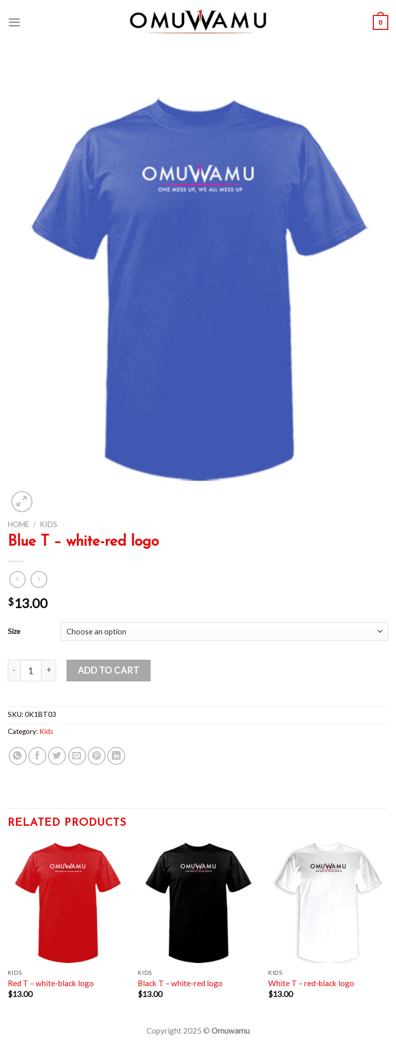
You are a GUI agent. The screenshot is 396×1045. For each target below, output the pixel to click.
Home (18, 524)
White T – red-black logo (311, 983)
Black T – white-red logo (180, 983)
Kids (48, 524)
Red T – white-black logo (51, 983)
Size (14, 631)
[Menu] (14, 22)
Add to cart (109, 670)
